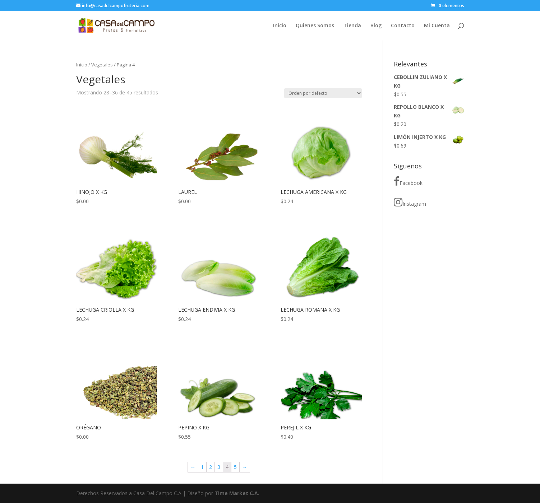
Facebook (408, 181)
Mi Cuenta (437, 26)
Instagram (410, 202)
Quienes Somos (315, 26)
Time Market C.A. (236, 493)
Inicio (279, 26)
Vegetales (102, 64)
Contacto (403, 26)
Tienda (352, 26)
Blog (376, 26)
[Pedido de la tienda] (323, 93)
